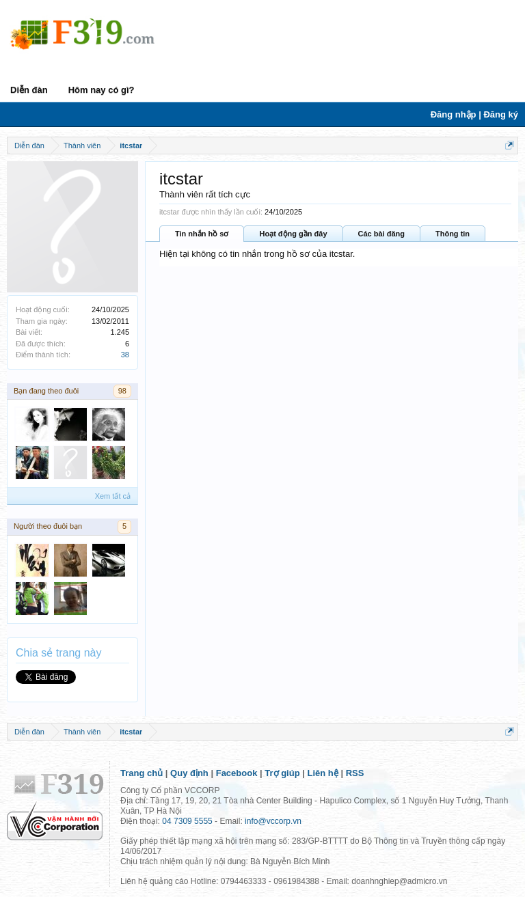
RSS (355, 773)
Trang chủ (141, 773)
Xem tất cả (113, 496)
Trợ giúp (282, 773)
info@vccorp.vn (273, 821)
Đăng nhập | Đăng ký (474, 114)
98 (122, 391)
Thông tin (452, 234)
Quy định (189, 773)
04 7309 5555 (187, 821)
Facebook (237, 773)
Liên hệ (323, 773)
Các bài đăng (381, 234)
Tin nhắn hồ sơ (201, 234)
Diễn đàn (29, 90)
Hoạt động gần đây (293, 234)
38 (125, 354)
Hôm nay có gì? (101, 90)
